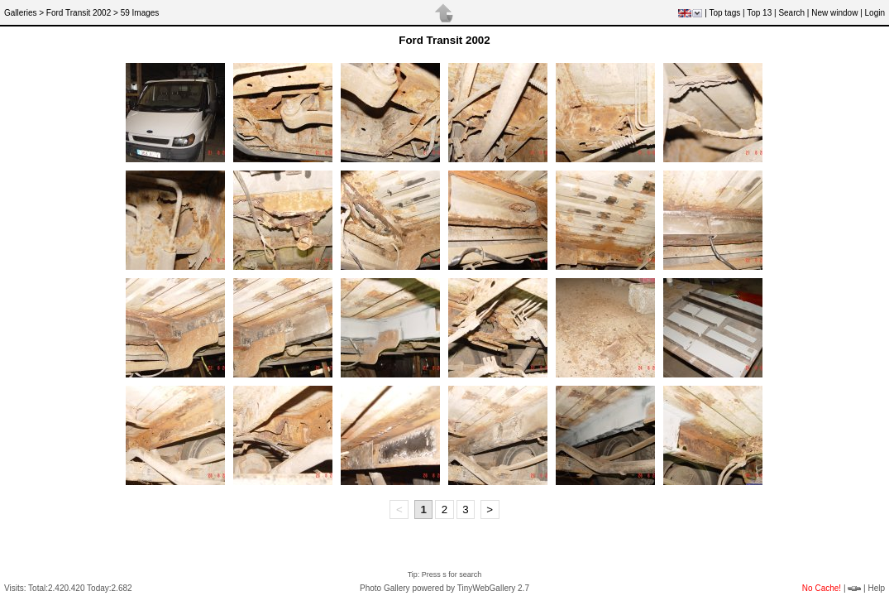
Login (875, 12)
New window (834, 12)
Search (791, 12)
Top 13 (759, 12)
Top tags (724, 12)
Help (876, 588)
